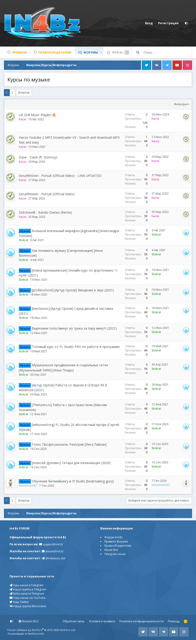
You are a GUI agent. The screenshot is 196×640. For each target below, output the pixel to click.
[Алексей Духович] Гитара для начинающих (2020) (71, 463)
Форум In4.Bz (113, 537)
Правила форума (116, 541)
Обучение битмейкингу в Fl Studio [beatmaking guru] (73, 481)
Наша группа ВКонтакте (28, 606)
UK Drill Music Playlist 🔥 (37, 115)
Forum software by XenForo (41, 630)
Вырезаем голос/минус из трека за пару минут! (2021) (74, 328)
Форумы (90, 52)
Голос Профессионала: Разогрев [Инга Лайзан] (69, 444)
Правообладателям (117, 546)
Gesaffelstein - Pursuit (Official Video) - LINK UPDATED (60, 175)
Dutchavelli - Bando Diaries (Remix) (45, 212)
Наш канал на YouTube (27, 598)
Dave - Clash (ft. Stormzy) (38, 157)
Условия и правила (102, 621)
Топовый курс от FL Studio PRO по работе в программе (76, 346)
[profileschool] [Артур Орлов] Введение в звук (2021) (73, 290)
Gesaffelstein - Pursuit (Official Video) (47, 194)
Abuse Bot (111, 550)
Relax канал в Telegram (27, 594)
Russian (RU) (28, 621)
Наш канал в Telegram (26, 585)
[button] (101, 52)
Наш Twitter (19, 602)
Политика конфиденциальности (141, 621)
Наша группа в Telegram (28, 589)
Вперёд (23, 92)
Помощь (174, 621)
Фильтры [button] (180, 104)
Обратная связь (73, 621)
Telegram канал (115, 554)
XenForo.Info (36, 633)
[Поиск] (168, 52)
